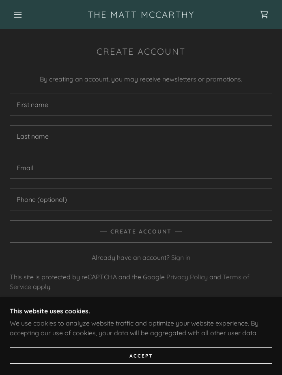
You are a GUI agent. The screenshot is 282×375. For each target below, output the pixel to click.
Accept (141, 356)
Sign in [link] (180, 257)
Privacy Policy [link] (187, 277)
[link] (141, 14)
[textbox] (141, 105)
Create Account (141, 231)
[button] (23, 14)
